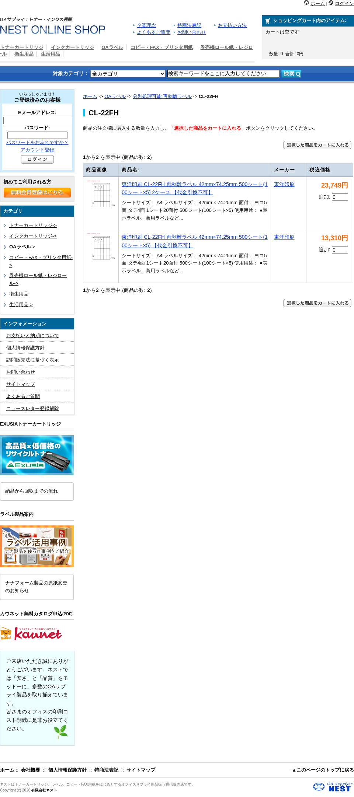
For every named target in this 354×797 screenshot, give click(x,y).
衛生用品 (24, 54)
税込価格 (319, 169)
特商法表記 (189, 25)
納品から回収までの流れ (31, 491)
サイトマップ (20, 384)
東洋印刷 (284, 184)
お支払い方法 (232, 25)
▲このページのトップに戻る (323, 770)
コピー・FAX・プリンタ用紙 (161, 47)
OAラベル (115, 96)
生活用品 (50, 54)
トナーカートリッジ (21, 47)
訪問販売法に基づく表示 (32, 360)
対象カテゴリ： (71, 73)
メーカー (284, 169)
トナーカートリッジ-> (33, 225)
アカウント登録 (37, 150)
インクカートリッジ (72, 47)
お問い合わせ (191, 32)
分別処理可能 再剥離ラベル (162, 96)
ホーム (317, 3)
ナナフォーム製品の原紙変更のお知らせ (36, 586)
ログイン (344, 3)
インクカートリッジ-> (33, 236)
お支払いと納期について (32, 335)
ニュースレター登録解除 (32, 408)
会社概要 (30, 770)
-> (22, 246)
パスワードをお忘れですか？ (37, 142)
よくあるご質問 (153, 32)
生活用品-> (21, 304)
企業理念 (146, 25)
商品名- (131, 169)
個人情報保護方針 (25, 347)
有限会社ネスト (44, 790)
